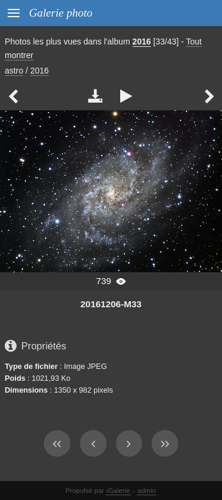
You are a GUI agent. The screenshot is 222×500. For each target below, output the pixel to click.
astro (14, 70)
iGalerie (118, 490)
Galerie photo (60, 13)
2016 (142, 41)
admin (146, 490)
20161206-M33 (111, 304)
